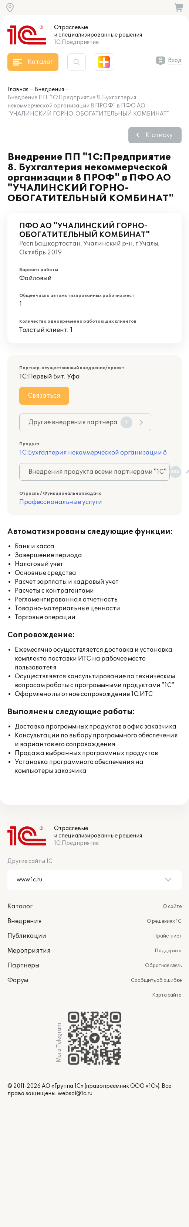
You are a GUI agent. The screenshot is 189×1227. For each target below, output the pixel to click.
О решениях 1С (164, 921)
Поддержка (168, 951)
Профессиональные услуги (60, 502)
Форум (17, 980)
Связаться (44, 396)
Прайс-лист (167, 936)
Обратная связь (163, 966)
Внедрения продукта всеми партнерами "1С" (99, 472)
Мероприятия (29, 950)
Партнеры (23, 965)
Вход (175, 60)
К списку (159, 135)
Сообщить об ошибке (156, 980)
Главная (17, 89)
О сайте (172, 906)
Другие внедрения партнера (80, 422)
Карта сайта (167, 995)
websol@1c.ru (75, 1093)
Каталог (20, 906)
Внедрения (49, 89)
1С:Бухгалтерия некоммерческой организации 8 (93, 452)
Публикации (26, 936)
